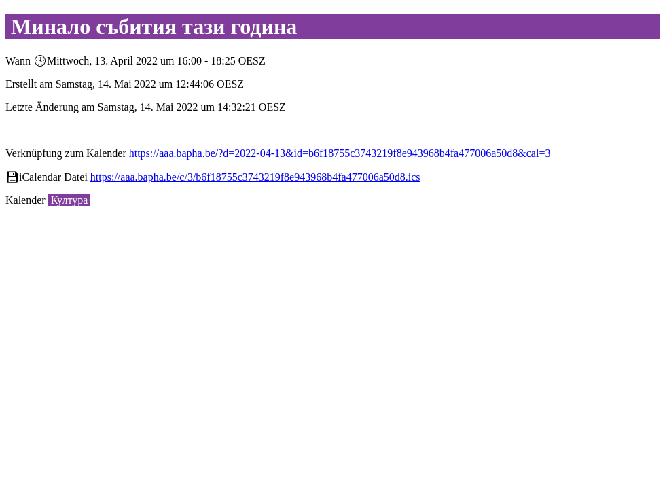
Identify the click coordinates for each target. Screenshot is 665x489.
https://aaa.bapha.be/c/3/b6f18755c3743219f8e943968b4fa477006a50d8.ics (255, 177)
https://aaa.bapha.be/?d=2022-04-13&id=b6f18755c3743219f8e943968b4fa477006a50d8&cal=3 (340, 153)
